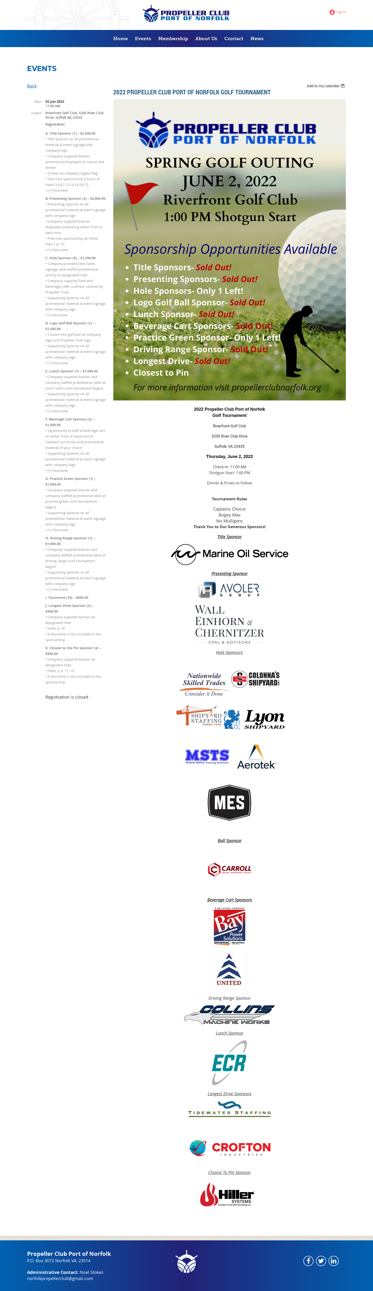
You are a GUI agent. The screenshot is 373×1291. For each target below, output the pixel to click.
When (38, 101)
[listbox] (326, 86)
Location (36, 113)
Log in (341, 12)
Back (32, 86)
